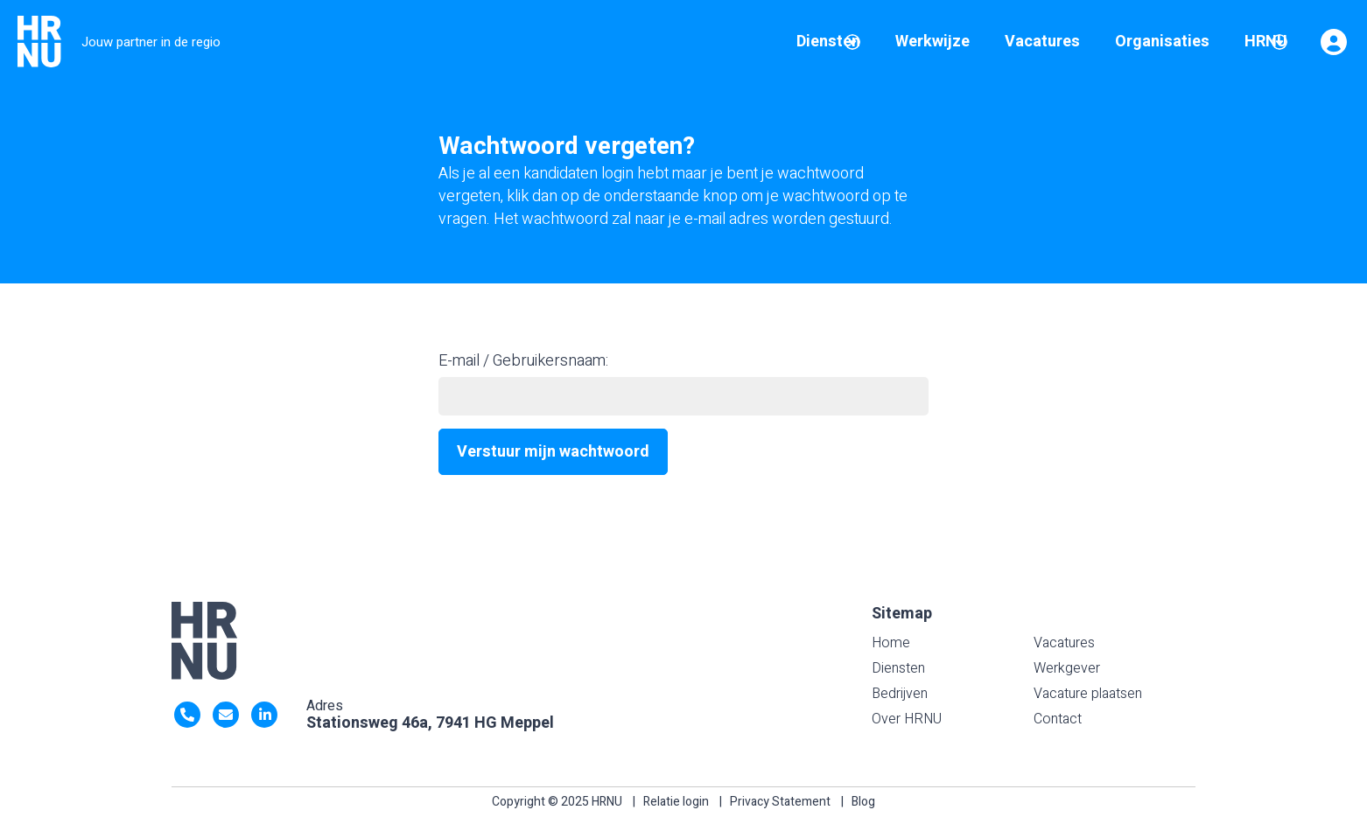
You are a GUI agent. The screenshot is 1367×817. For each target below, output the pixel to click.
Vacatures (1064, 642)
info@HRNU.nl (226, 714)
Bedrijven (900, 693)
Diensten (898, 668)
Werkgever (1067, 668)
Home (891, 642)
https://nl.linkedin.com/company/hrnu (264, 714)
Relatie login (676, 802)
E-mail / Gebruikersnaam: (523, 361)
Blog (863, 802)
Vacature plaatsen (1088, 693)
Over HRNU (907, 719)
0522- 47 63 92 (187, 714)
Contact (1058, 719)
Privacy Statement (780, 802)
